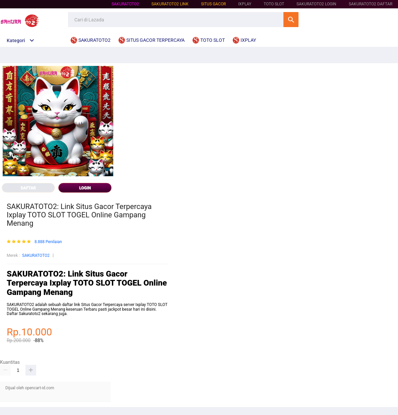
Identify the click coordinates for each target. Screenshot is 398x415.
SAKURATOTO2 (125, 4)
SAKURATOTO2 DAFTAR (370, 4)
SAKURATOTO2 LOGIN (316, 4)
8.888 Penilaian (48, 242)
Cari (290, 19)
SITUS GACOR (213, 4)
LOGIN (85, 188)
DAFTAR (28, 188)
